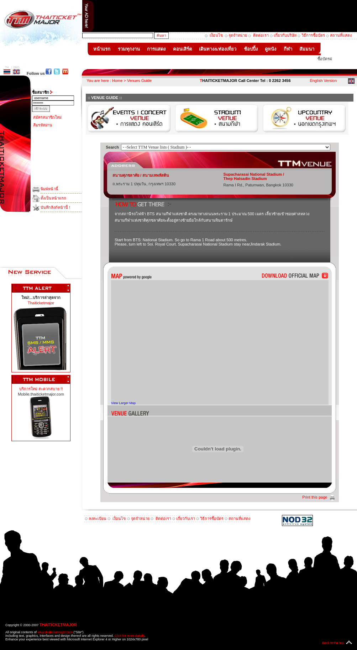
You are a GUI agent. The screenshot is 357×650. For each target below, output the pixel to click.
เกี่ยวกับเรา (185, 518)
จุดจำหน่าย (238, 35)
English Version (323, 80)
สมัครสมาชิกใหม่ (47, 117)
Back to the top (332, 643)
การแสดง (156, 49)
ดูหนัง (271, 49)
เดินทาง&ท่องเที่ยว (217, 49)
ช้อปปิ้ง (250, 49)
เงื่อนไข (216, 35)
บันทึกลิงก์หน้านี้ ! (55, 207)
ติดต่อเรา (261, 35)
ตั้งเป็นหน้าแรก (53, 198)
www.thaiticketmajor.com (55, 632)
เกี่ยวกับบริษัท (285, 35)
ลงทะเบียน (97, 518)
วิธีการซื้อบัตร (313, 35)
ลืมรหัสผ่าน (42, 125)
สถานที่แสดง (341, 35)
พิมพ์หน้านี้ (49, 189)
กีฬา (287, 49)
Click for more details (130, 636)
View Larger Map (123, 403)
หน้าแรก (102, 49)
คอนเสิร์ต (182, 49)
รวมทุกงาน (129, 49)
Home (117, 80)
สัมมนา (307, 49)
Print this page (314, 497)
